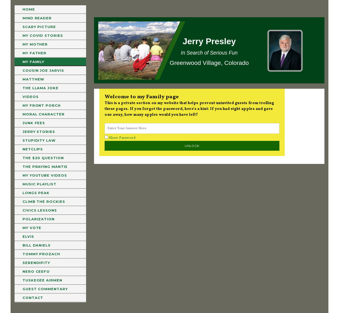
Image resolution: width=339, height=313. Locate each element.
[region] (209, 50)
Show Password (120, 138)
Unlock (192, 146)
